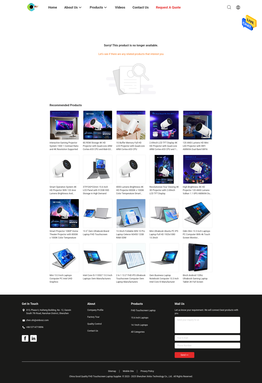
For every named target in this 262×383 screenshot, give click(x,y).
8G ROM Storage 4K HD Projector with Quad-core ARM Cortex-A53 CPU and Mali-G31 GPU (97, 146)
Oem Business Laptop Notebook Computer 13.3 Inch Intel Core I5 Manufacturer (164, 278)
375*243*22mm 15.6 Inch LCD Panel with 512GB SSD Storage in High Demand (96, 190)
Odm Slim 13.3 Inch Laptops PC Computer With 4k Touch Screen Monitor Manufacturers (196, 234)
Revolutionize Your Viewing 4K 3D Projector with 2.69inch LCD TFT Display (164, 190)
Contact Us (92, 331)
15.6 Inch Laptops (139, 317)
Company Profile (95, 310)
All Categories (137, 332)
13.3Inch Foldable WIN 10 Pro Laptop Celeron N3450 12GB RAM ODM (130, 234)
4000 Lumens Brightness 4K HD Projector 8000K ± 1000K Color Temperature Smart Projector (130, 190)
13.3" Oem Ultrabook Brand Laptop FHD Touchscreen (96, 233)
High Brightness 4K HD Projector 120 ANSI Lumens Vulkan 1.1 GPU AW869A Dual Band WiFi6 (197, 190)
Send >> (184, 355)
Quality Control (94, 324)
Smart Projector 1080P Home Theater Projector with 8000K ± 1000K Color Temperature (64, 234)
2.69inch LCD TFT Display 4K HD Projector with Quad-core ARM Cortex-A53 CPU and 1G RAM (164, 146)
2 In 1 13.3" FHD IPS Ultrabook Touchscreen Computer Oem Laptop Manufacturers (131, 278)
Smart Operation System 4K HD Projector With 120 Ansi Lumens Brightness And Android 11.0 (63, 190)
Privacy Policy (147, 371)
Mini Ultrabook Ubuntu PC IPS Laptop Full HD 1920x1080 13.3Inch (164, 234)
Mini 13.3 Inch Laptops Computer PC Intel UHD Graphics (61, 278)
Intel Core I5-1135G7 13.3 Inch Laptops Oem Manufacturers (97, 277)
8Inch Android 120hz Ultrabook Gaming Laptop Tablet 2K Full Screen (195, 278)
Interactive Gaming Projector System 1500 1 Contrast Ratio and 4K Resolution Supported (64, 146)
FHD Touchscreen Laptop (143, 310)
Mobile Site (128, 371)
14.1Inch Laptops (139, 325)
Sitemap (112, 371)
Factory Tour (93, 317)
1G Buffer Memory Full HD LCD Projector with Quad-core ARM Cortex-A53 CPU (130, 146)
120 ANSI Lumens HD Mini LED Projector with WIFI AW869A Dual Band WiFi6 (196, 146)
